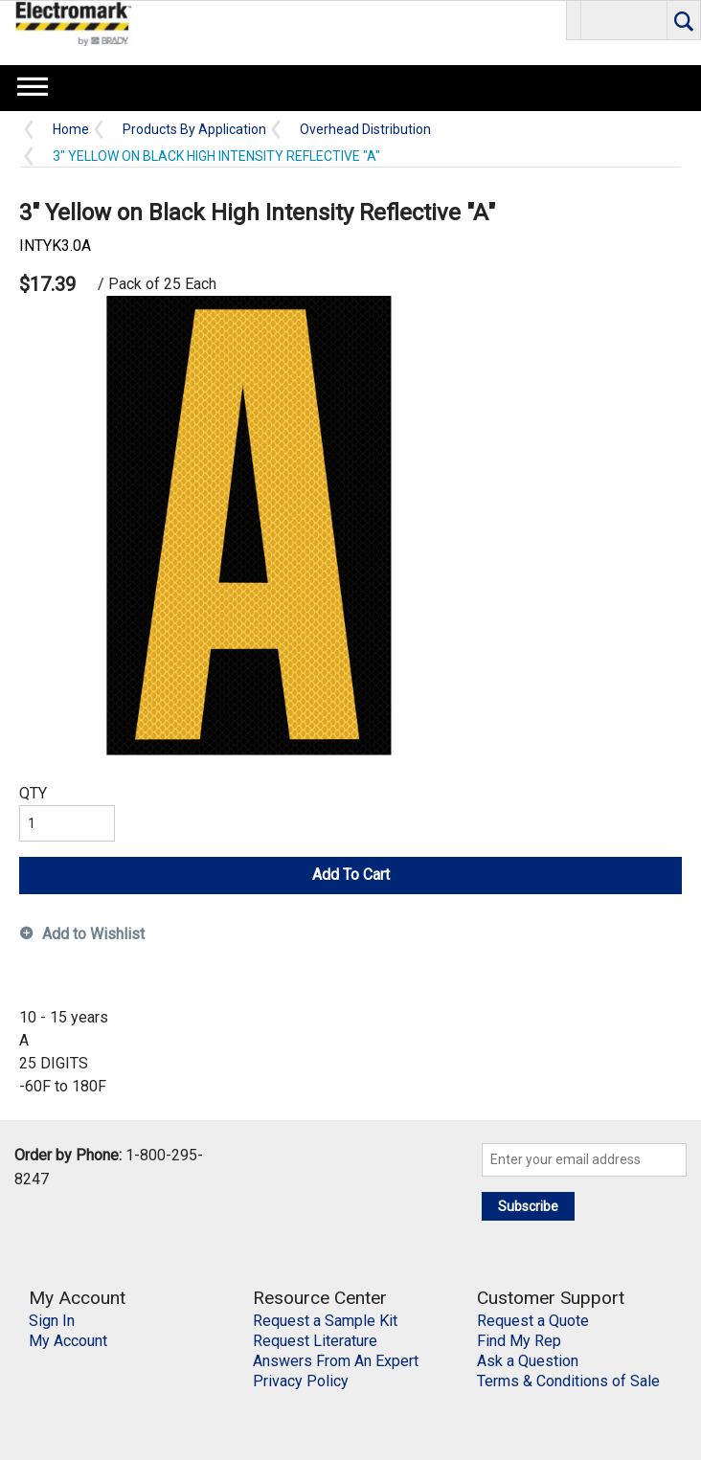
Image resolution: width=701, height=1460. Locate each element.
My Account (68, 1341)
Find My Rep (519, 1341)
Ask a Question (527, 1361)
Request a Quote (533, 1321)
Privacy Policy (301, 1381)
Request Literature (315, 1341)
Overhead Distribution (365, 130)
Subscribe (528, 1206)
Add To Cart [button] (351, 874)
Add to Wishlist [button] (93, 934)
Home (71, 130)
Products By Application (194, 130)
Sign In (52, 1321)
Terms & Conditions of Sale (568, 1381)
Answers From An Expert (335, 1361)
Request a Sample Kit (325, 1321)
